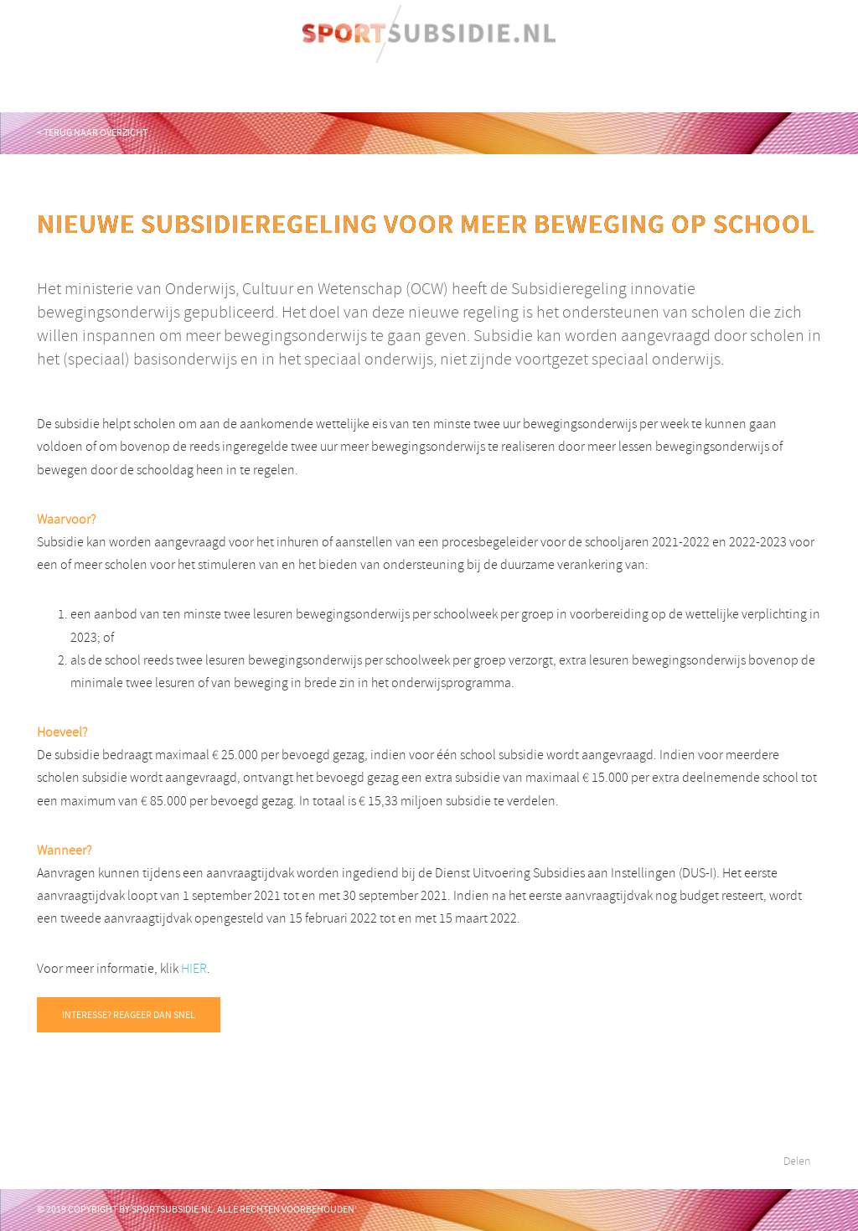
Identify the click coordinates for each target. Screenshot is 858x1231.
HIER (194, 968)
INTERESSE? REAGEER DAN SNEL (128, 1015)
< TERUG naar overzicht (92, 132)
